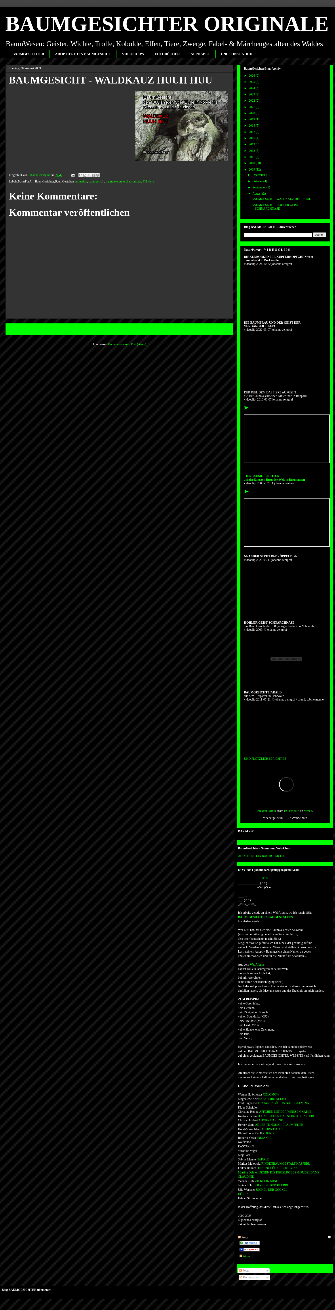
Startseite (120, 329)
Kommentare (249, 1277)
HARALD (262, 1159)
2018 (252, 125)
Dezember (259, 175)
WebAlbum (257, 964)
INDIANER (264, 1137)
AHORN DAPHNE (270, 1120)
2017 (252, 132)
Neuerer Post (18, 329)
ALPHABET (200, 54)
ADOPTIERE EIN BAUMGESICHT (83, 54)
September (259, 187)
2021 (252, 107)
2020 (252, 113)
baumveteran (114, 181)
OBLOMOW (270, 1094)
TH (145, 181)
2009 (252, 169)
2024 (252, 88)
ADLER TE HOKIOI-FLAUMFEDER (278, 1124)
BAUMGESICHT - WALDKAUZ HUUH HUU (281, 199)
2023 (252, 94)
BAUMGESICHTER (28, 54)
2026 (252, 75)
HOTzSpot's (291, 811)
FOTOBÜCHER (167, 54)
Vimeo (308, 811)
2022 (252, 100)
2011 (252, 157)
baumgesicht (96, 181)
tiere (151, 181)
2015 (252, 138)
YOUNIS (268, 1133)
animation (81, 181)
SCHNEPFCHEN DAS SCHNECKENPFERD (286, 1116)
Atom (245, 1256)
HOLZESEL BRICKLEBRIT (271, 1185)
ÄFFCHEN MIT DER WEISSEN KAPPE (284, 1111)
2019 (252, 119)
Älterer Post (221, 329)
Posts (244, 1270)
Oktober (257, 181)
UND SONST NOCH (237, 54)
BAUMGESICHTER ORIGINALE (167, 24)
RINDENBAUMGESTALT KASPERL (285, 1163)
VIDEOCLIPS (133, 54)
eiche (126, 181)
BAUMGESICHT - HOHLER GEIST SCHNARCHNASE (275, 206)
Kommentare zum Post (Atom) (127, 344)
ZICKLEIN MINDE (267, 1181)
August (257, 193)
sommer (136, 181)
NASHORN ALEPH (273, 1099)
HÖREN (243, 1194)
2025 (252, 82)
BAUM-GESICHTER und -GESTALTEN (265, 917)
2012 (252, 150)
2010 (252, 163)
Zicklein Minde (266, 811)
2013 (252, 144)
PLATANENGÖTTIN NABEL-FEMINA (283, 1103)
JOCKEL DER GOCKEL (271, 1189)
